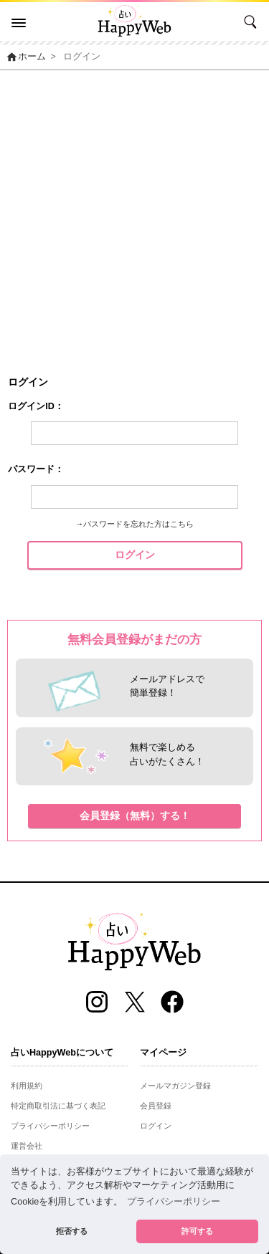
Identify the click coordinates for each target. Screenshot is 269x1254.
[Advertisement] (134, 211)
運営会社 (26, 1145)
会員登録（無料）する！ (135, 815)
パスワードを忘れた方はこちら (138, 524)
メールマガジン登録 (175, 1085)
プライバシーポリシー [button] (173, 1202)
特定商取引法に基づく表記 (58, 1105)
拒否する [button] (72, 1231)
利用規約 (26, 1085)
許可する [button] (197, 1231)
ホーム (26, 57)
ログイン (135, 554)
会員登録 (155, 1105)
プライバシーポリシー (50, 1125)
